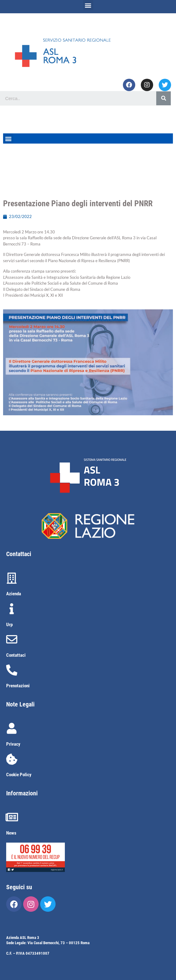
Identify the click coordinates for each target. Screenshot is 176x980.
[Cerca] (163, 98)
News (11, 833)
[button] (88, 5)
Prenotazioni (18, 686)
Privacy (13, 744)
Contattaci (16, 655)
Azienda (13, 594)
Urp (9, 624)
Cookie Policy (18, 774)
